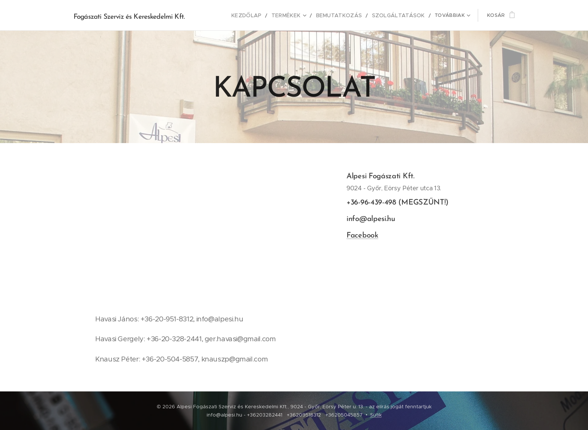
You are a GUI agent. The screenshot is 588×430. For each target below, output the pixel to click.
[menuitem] (219, 15)
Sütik (376, 415)
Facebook (362, 235)
